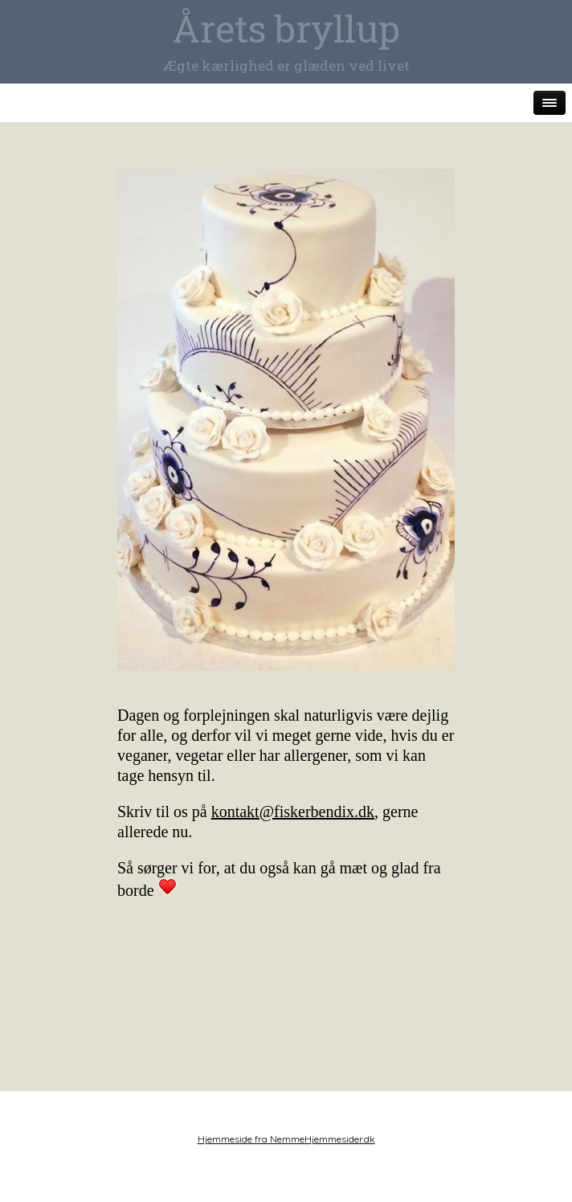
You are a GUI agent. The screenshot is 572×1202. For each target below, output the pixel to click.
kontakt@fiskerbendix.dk (292, 811)
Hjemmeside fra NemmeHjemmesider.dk (286, 1139)
